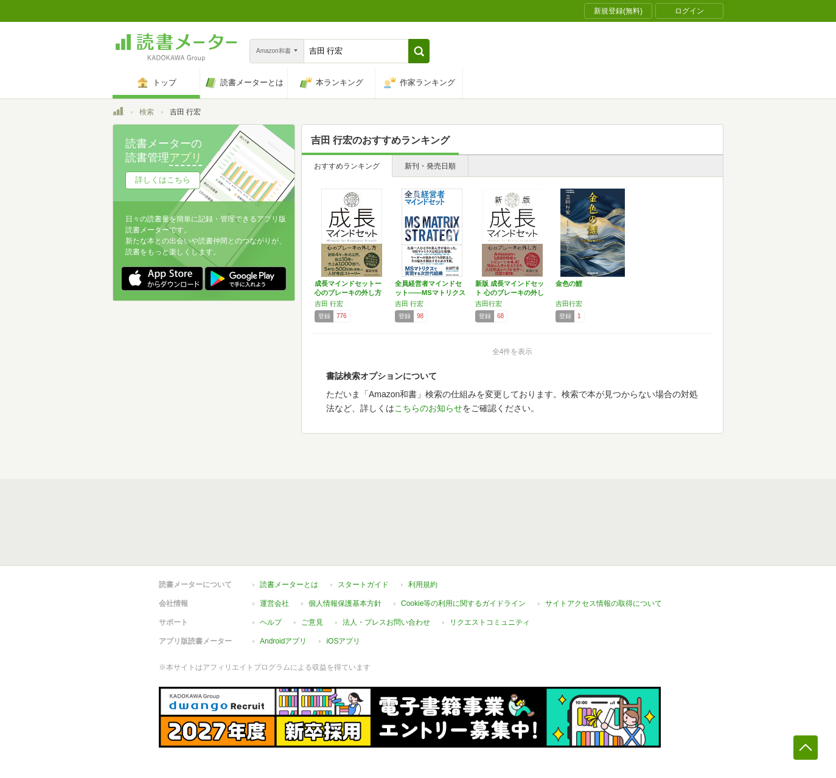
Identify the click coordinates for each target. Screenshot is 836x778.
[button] (419, 51)
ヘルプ (271, 622)
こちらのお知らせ (428, 408)
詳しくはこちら (162, 179)
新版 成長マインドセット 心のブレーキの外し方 (509, 292)
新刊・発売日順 (430, 166)
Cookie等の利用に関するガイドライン (463, 603)
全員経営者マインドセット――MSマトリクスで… (430, 292)
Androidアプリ (283, 641)
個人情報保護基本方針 (344, 603)
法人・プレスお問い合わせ (386, 622)
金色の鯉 (569, 283)
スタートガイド (363, 584)
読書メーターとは (289, 584)
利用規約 (422, 584)
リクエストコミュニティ (490, 622)
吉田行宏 (488, 303)
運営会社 (274, 603)
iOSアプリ (343, 641)
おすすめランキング (347, 166)
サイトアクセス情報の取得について (603, 603)
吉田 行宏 (329, 303)
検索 (146, 112)
